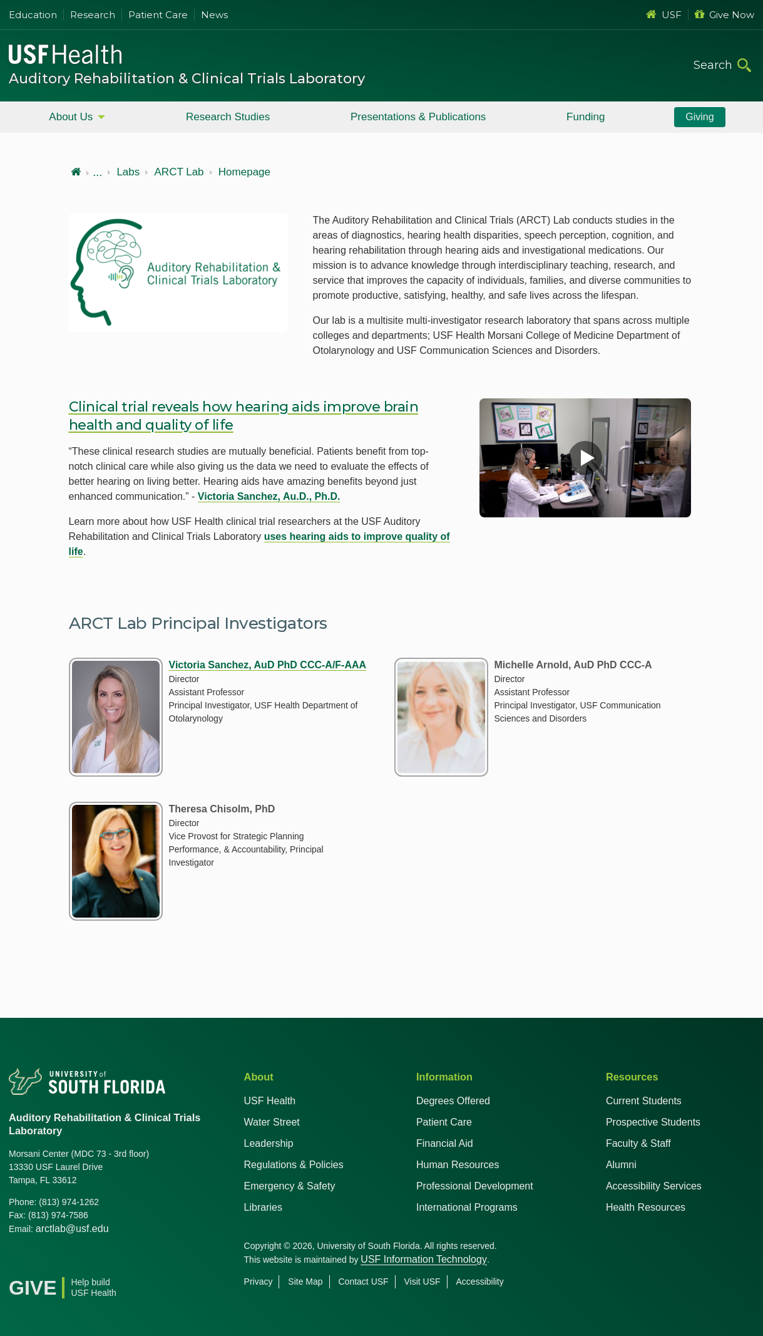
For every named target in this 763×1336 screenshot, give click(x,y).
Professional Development (474, 1186)
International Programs (467, 1207)
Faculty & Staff (638, 1143)
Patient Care (158, 15)
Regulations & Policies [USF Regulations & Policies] (294, 1164)
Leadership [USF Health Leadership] (269, 1143)
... (97, 172)
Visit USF (422, 1281)
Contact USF (364, 1281)
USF (664, 15)
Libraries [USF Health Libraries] (263, 1207)
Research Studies (228, 117)
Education (33, 15)
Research (92, 15)
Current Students (644, 1100)
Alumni (621, 1164)
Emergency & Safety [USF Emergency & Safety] (289, 1186)
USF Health (270, 1100)
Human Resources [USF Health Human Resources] (457, 1164)
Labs (128, 172)
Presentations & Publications (418, 117)
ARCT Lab (179, 172)
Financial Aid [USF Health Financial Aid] (444, 1143)
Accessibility (480, 1281)
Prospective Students (653, 1122)
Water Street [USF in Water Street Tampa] (272, 1122)
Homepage (244, 172)
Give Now (724, 15)
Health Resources (645, 1207)
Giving (699, 116)
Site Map (305, 1281)
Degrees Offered (453, 1100)
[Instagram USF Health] (101, 1261)
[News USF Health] (129, 1261)
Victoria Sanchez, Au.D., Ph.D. (269, 496)
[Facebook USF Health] (19, 1261)
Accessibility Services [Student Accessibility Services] (654, 1186)
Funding (585, 117)
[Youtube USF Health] (74, 1261)
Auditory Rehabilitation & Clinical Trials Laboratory (187, 78)
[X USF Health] (46, 1261)
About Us (71, 117)
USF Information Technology (424, 1259)
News (214, 15)
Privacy (258, 1281)
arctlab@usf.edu (72, 1228)
